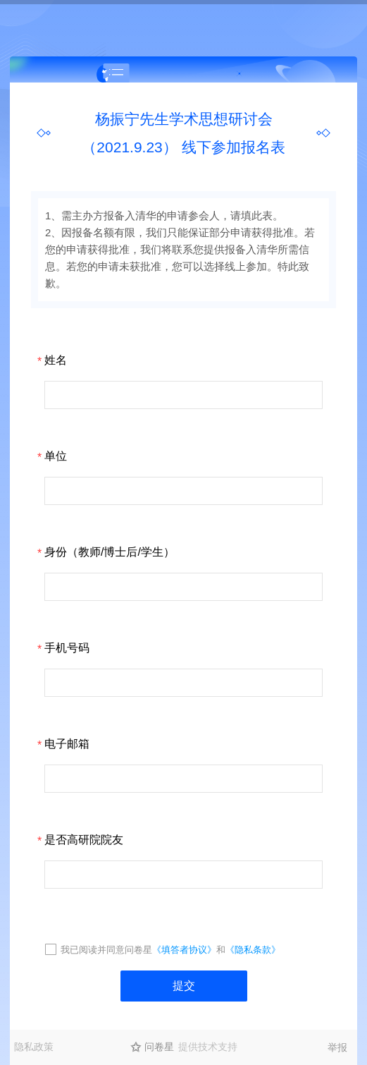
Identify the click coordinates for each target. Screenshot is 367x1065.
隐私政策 (34, 1046)
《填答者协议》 (184, 949)
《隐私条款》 (252, 949)
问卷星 (159, 1046)
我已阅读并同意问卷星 (106, 949)
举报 (337, 1047)
